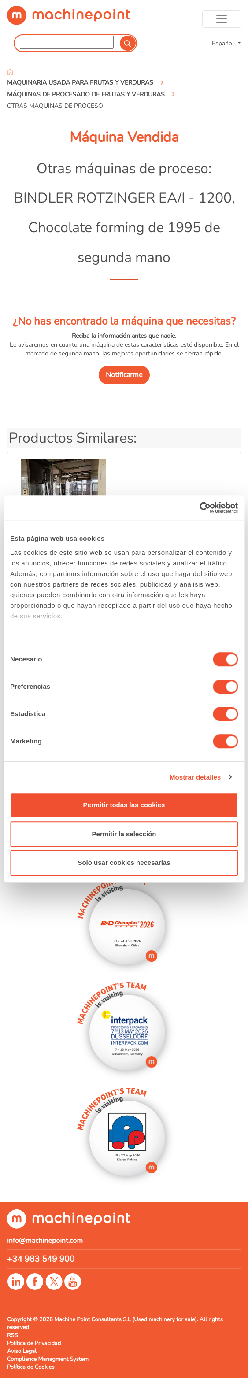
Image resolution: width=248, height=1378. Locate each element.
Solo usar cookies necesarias (124, 862)
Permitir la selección (124, 834)
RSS (12, 1335)
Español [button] (224, 43)
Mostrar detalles (195, 777)
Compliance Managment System (48, 1359)
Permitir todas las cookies (124, 805)
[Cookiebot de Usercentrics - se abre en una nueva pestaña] (199, 508)
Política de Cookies (30, 1367)
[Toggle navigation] (221, 19)
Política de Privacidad (34, 1343)
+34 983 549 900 (40, 1259)
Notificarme (124, 375)
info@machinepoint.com (45, 1240)
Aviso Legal (22, 1351)
